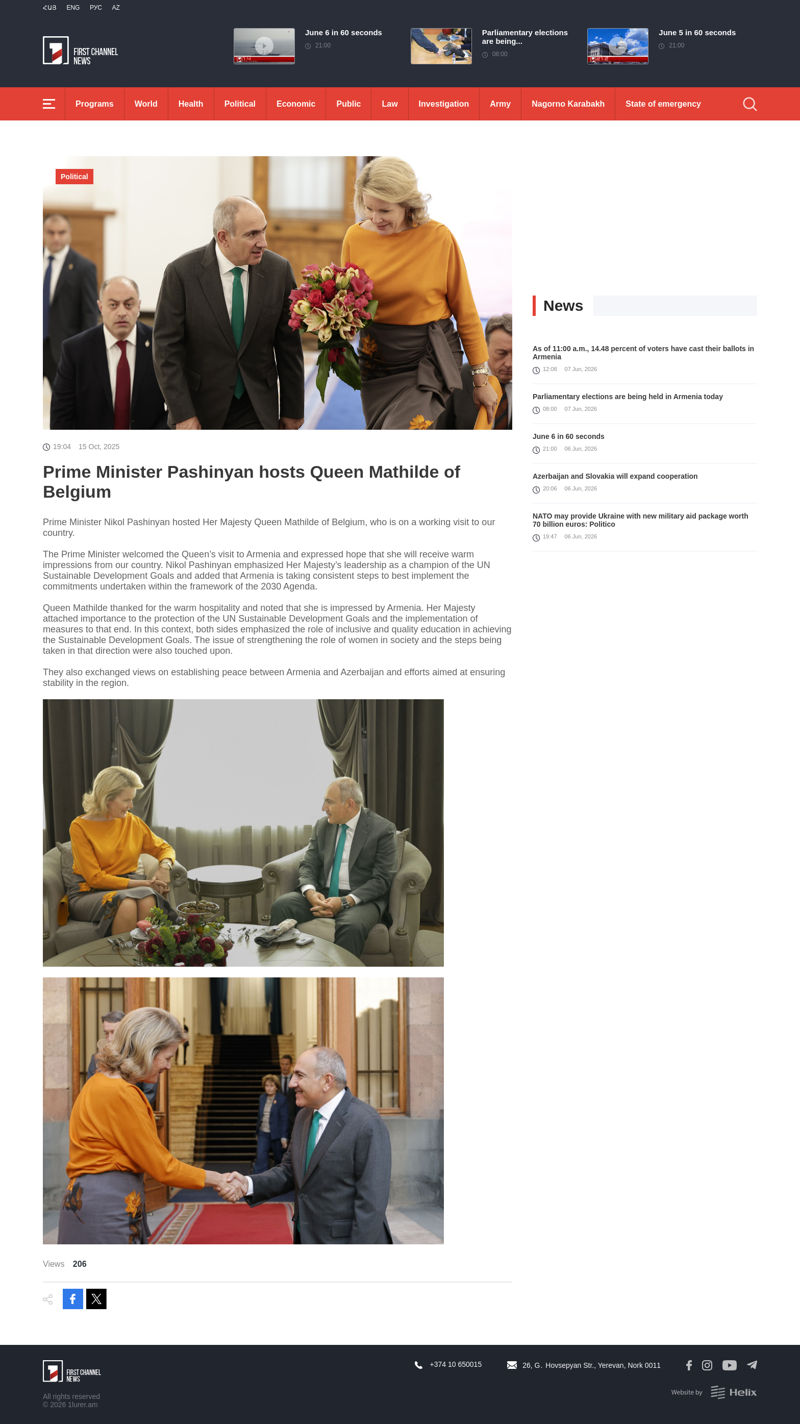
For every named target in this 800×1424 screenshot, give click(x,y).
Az (115, 7)
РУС (96, 7)
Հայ (50, 7)
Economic (296, 104)
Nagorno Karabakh (568, 104)
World (146, 104)
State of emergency (663, 104)
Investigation (444, 104)
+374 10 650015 (456, 1364)
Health (191, 104)
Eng (73, 7)
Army (500, 104)
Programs (95, 104)
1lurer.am (82, 1405)
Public (348, 104)
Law (389, 104)
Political (240, 104)
